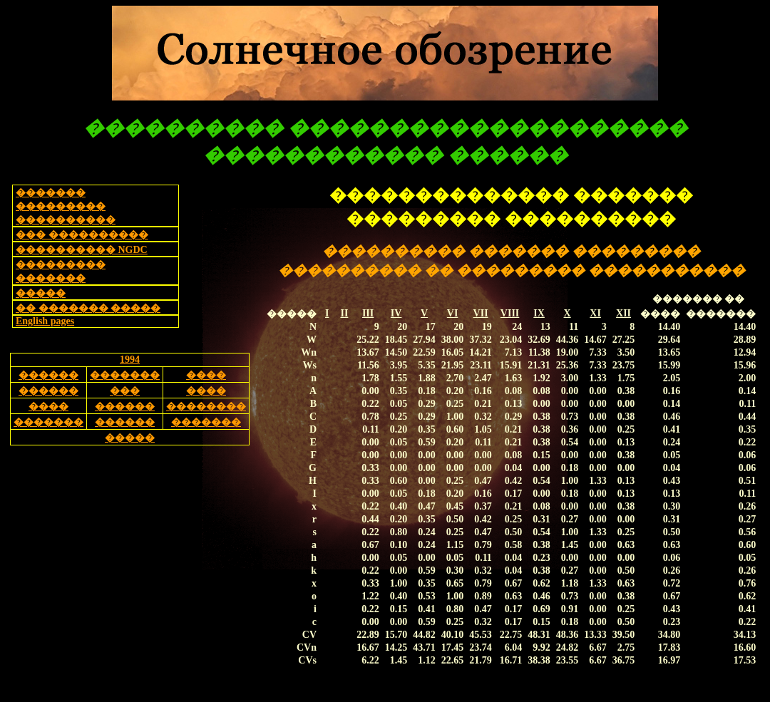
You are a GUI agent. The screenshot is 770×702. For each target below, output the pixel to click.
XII (623, 313)
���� (206, 375)
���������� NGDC (82, 249)
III (368, 313)
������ (48, 375)
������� (125, 375)
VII (480, 313)
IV (396, 313)
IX (539, 313)
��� (125, 391)
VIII (509, 313)
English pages (45, 321)
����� (41, 293)
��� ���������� (82, 234)
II (344, 313)
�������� (206, 406)
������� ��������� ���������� (65, 206)
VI (452, 313)
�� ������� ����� (88, 308)
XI (595, 313)
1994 (130, 359)
